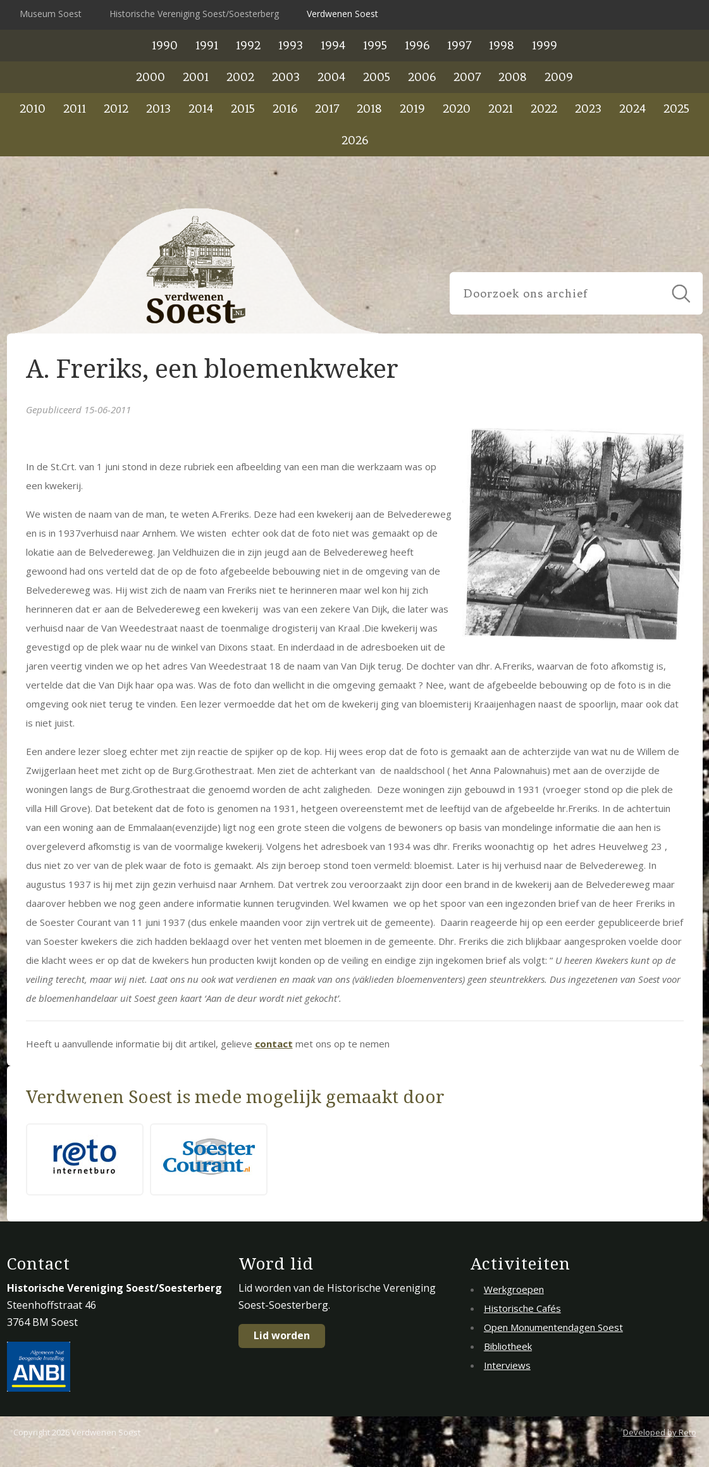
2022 (544, 108)
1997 (459, 45)
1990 (165, 45)
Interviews (507, 1365)
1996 (417, 45)
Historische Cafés (522, 1308)
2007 (467, 77)
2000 (150, 77)
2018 (369, 108)
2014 (200, 108)
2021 (500, 108)
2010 (33, 108)
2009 (559, 77)
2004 (331, 77)
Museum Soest (51, 14)
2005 (376, 77)
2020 (457, 108)
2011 (74, 108)
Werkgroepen (514, 1289)
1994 (333, 45)
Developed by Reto (659, 1432)
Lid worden (282, 1335)
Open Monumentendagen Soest (553, 1327)
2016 (285, 108)
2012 (116, 108)
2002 (240, 77)
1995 (375, 45)
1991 (206, 45)
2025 (676, 108)
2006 (422, 77)
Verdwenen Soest (342, 14)
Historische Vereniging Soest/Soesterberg (194, 14)
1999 (544, 45)
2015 (243, 108)
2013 (158, 108)
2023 (588, 108)
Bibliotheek (508, 1346)
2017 (327, 108)
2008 (512, 77)
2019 (412, 108)
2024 (632, 108)
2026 (355, 140)
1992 (248, 45)
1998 (501, 45)
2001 (196, 77)
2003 (286, 77)
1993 (290, 45)
